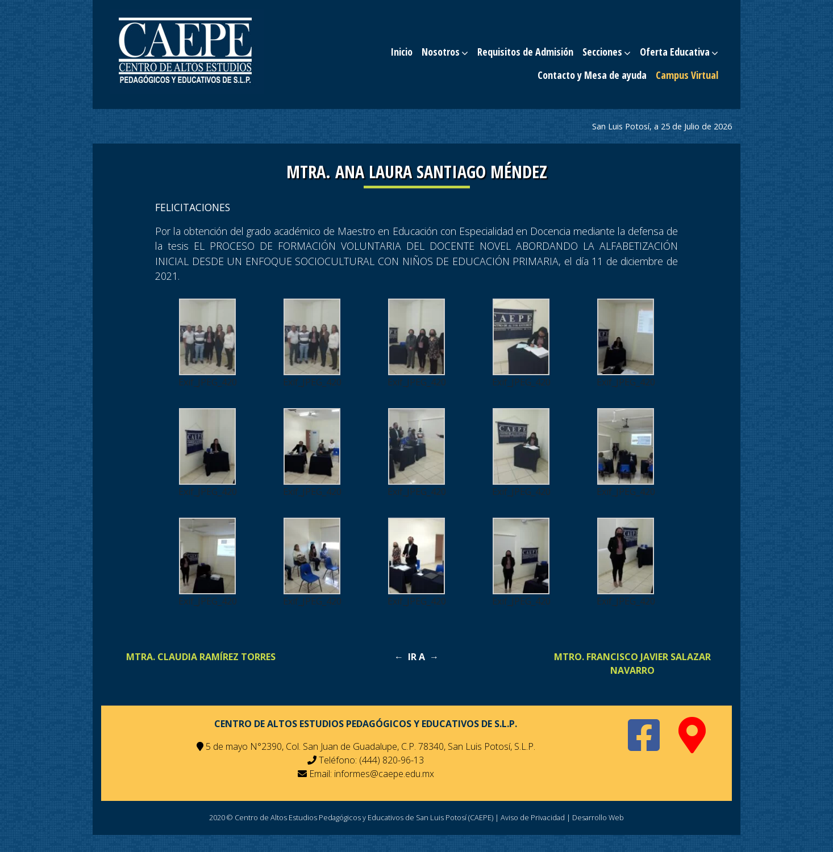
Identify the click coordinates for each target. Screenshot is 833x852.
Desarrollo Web (598, 817)
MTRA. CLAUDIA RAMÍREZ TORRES (201, 656)
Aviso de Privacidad (533, 817)
